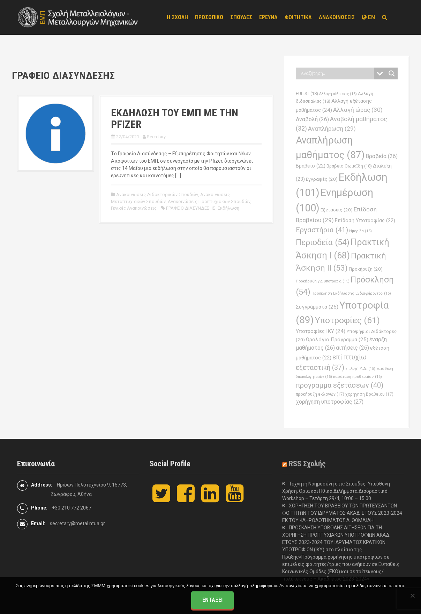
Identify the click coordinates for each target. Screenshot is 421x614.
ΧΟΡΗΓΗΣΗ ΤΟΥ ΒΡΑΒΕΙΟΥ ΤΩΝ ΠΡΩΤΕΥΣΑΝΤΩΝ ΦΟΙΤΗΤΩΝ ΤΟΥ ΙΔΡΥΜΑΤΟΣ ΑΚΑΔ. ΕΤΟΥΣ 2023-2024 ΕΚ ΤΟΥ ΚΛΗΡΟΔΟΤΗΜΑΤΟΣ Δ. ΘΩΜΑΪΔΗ (342, 513)
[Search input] (336, 73)
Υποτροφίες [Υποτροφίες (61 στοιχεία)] (347, 320)
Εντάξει (212, 600)
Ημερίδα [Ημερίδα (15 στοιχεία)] (360, 231)
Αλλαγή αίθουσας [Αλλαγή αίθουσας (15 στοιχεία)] (338, 94)
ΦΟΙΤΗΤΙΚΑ (298, 17)
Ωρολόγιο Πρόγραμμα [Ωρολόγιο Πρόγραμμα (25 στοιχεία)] (337, 339)
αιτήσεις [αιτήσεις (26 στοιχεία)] (352, 347)
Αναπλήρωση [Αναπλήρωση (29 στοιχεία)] (332, 128)
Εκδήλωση (228, 208)
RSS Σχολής (307, 463)
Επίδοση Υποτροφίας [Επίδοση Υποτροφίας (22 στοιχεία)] (365, 221)
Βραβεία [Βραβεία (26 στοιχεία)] (382, 156)
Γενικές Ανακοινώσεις (134, 208)
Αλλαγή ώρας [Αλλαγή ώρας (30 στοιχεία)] (358, 109)
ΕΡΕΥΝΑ (268, 17)
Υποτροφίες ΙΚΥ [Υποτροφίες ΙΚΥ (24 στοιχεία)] (320, 331)
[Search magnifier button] (392, 73)
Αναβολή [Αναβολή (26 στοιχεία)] (312, 119)
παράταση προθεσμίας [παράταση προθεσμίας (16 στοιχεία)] (357, 376)
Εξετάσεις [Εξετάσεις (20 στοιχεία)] (337, 209)
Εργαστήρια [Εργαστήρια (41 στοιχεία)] (322, 230)
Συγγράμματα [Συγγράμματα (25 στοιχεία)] (317, 307)
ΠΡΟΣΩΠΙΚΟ (209, 17)
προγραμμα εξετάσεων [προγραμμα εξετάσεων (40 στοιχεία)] (339, 385)
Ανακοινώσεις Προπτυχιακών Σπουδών (209, 201)
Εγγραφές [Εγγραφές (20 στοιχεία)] (322, 179)
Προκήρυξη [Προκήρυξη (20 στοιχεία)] (366, 269)
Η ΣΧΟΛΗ (177, 17)
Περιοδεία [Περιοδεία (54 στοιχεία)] (322, 242)
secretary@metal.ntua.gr (77, 523)
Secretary (156, 136)
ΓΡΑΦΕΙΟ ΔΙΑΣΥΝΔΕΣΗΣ (191, 208)
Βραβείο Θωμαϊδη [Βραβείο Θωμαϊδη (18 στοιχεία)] (349, 166)
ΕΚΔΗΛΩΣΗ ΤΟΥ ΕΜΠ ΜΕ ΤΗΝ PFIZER (174, 118)
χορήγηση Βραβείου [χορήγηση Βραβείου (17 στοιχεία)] (369, 394)
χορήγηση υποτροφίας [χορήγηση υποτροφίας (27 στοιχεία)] (329, 401)
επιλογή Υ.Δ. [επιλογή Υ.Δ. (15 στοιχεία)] (360, 368)
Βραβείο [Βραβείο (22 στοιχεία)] (310, 166)
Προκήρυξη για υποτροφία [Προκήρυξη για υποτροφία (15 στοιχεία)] (322, 281)
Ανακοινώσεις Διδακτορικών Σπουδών (157, 194)
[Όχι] (412, 595)
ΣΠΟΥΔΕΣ (241, 17)
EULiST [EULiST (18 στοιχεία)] (307, 93)
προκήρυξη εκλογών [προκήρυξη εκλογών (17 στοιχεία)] (320, 394)
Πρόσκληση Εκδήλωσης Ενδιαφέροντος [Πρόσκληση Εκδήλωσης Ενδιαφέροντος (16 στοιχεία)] (351, 293)
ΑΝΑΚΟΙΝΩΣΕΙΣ (337, 17)
